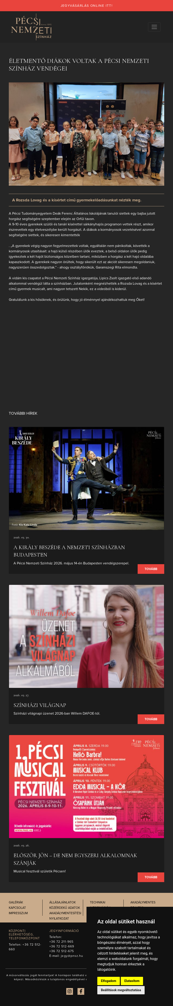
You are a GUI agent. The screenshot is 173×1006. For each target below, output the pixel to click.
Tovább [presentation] (151, 569)
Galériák (16, 902)
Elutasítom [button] (131, 981)
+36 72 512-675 (61, 951)
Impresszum (18, 913)
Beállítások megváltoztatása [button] (121, 990)
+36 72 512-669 (61, 946)
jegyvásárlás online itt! (87, 6)
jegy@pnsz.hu (72, 956)
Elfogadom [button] (108, 981)
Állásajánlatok (62, 902)
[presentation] (86, 478)
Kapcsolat (17, 908)
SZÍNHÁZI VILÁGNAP (40, 705)
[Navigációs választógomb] (154, 26)
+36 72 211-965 (61, 942)
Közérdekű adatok (64, 908)
